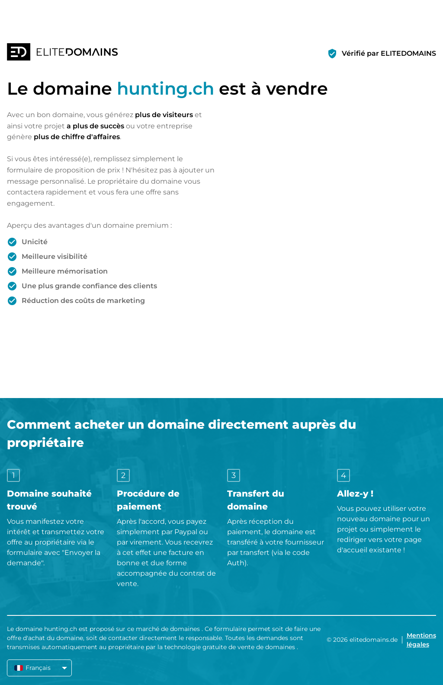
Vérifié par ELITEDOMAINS (389, 53)
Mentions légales (421, 639)
